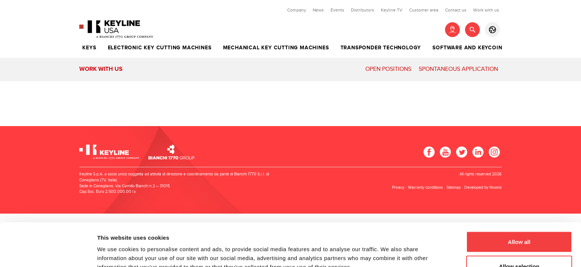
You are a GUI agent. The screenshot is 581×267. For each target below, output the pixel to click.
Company (296, 10)
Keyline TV (391, 10)
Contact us (456, 10)
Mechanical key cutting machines (276, 48)
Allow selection (519, 223)
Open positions (388, 69)
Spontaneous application (458, 69)
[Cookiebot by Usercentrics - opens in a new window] (48, 252)
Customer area (423, 10)
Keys (89, 48)
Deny (519, 247)
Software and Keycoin (467, 48)
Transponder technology (381, 48)
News (318, 10)
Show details (389, 248)
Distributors (362, 10)
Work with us (486, 10)
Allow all (519, 198)
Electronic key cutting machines (160, 48)
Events (337, 10)
